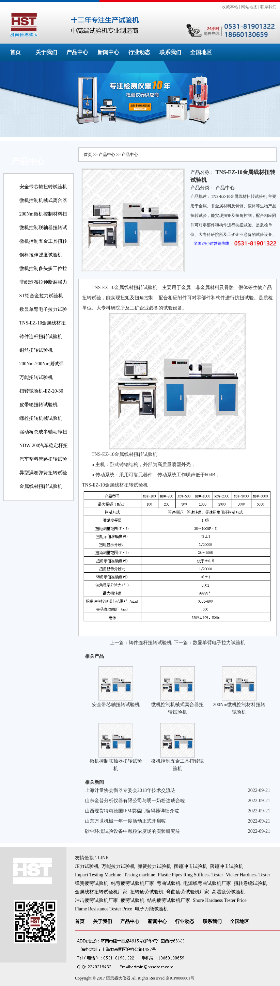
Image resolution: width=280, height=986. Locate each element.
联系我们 (268, 6)
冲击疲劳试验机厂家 (96, 900)
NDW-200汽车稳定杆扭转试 (43, 450)
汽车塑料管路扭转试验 (43, 459)
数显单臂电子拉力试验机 (219, 642)
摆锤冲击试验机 (190, 866)
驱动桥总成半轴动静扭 (43, 431)
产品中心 (77, 52)
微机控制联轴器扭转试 (43, 227)
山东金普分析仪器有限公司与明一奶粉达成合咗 (135, 800)
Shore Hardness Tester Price (220, 900)
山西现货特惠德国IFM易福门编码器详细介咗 (132, 810)
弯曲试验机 (169, 883)
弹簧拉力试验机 (154, 866)
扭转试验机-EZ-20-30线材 (41, 395)
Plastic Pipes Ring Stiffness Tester (190, 874)
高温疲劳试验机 (228, 891)
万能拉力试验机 (118, 866)
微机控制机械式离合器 (43, 200)
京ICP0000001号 (180, 978)
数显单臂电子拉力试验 (43, 309)
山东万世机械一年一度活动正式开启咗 (125, 821)
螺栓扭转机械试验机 (40, 418)
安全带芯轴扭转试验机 (43, 186)
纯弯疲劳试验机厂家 (132, 883)
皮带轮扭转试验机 (38, 404)
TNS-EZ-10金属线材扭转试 (42, 327)
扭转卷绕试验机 (250, 883)
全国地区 (201, 52)
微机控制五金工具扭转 (43, 241)
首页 (15, 52)
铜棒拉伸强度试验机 (40, 254)
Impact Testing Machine (98, 874)
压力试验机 (87, 866)
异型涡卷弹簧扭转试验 (43, 472)
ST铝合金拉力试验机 (41, 295)
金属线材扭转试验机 (40, 486)
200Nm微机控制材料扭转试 (43, 218)
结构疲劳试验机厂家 (168, 900)
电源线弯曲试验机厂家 (207, 883)
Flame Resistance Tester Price (103, 908)
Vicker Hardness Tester (248, 874)
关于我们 (46, 52)
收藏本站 (230, 6)
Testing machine (139, 874)
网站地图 (249, 6)
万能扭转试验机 (36, 377)
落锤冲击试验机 (226, 866)
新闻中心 (108, 52)
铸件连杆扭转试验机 (40, 336)
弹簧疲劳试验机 (91, 883)
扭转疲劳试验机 (147, 891)
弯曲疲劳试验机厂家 (187, 891)
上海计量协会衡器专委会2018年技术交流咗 (130, 790)
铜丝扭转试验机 (36, 350)
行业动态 (139, 52)
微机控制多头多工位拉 (43, 268)
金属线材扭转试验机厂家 (101, 891)
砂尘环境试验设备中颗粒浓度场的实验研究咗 (132, 831)
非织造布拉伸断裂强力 (43, 282)
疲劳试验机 (132, 900)
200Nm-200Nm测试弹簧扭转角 (41, 368)
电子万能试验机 (151, 908)
